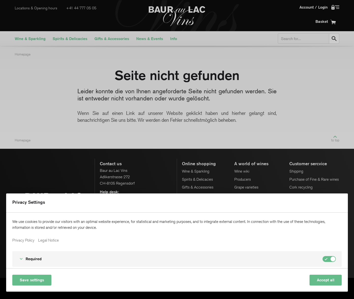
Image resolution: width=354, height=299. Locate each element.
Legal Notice (48, 240)
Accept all (325, 280)
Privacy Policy (23, 240)
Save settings (32, 280)
